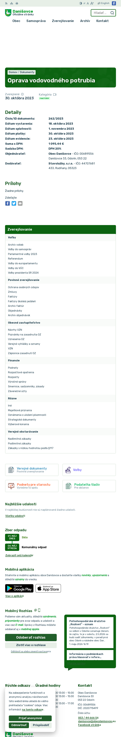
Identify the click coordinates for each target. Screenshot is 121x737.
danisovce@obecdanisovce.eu (97, 680)
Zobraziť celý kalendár (19, 514)
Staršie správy (76, 622)
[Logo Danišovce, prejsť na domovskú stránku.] (19, 12)
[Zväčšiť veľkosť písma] (91, 3)
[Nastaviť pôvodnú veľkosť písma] (87, 3)
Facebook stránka (89, 683)
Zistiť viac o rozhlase (31, 604)
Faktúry (44, 57)
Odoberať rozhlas (31, 596)
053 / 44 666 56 (88, 676)
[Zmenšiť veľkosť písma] (84, 3)
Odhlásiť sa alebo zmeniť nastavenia (31, 610)
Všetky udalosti (15, 475)
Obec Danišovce (35, 705)
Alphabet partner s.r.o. (51, 702)
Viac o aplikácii (14, 555)
